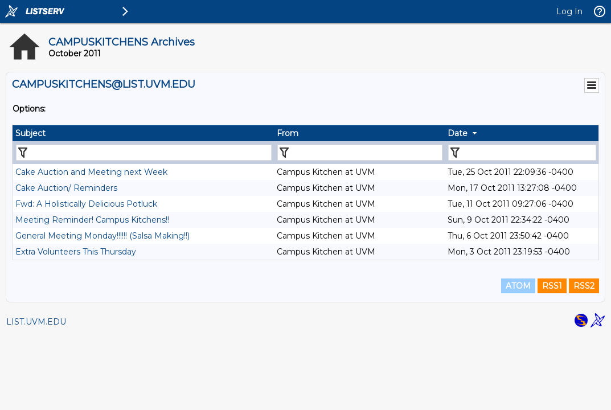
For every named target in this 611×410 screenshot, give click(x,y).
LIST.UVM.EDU (36, 322)
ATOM (518, 286)
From (287, 133)
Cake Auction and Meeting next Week (91, 172)
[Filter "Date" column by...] (522, 153)
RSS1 (552, 286)
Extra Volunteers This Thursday (75, 252)
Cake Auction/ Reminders (66, 188)
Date (458, 133)
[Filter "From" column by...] (359, 153)
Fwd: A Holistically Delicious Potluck (86, 204)
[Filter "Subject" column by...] (144, 153)
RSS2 (583, 286)
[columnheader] (143, 133)
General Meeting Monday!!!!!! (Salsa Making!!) (102, 236)
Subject (30, 133)
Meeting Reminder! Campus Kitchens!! (92, 220)
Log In (569, 11)
